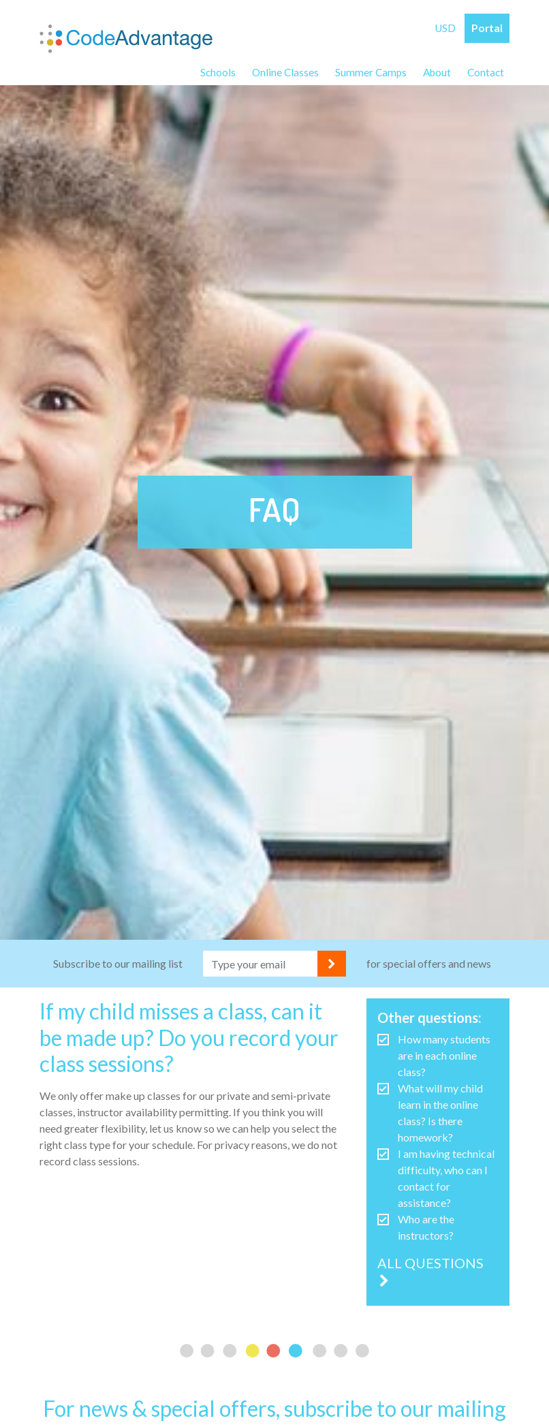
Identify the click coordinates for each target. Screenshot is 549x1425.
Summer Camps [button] (366, 73)
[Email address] (260, 969)
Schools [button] (211, 73)
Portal (487, 28)
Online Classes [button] (280, 73)
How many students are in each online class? (444, 1061)
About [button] (435, 73)
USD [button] (444, 28)
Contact (485, 73)
